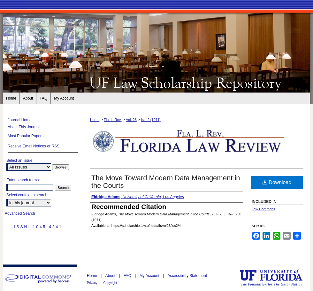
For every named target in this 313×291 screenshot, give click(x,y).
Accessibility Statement (187, 275)
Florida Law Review (156, 82)
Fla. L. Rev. (112, 120)
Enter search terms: (23, 180)
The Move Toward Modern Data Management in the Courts (165, 182)
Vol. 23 (131, 120)
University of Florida (276, 278)
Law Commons (263, 209)
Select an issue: (20, 160)
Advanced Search (20, 213)
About (111, 275)
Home (94, 120)
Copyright (110, 283)
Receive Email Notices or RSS (33, 146)
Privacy (92, 283)
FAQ (128, 275)
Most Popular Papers (25, 136)
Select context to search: (27, 195)
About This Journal (24, 127)
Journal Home (20, 120)
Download (277, 182)
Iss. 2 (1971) (151, 120)
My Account (150, 275)
